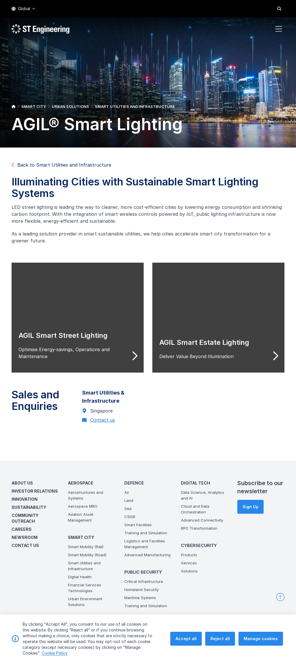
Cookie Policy (55, 653)
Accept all (186, 638)
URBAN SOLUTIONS (70, 106)
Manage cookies (261, 638)
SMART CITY (33, 106)
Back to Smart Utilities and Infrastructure (61, 165)
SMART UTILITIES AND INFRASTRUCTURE (135, 106)
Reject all (220, 638)
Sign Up (250, 506)
